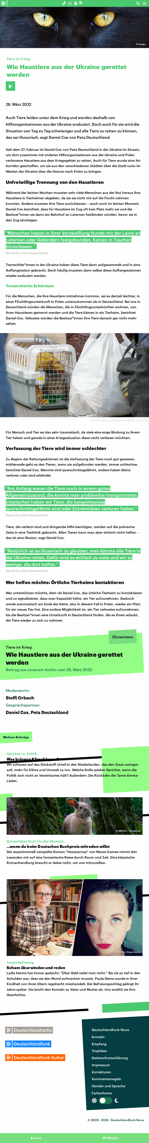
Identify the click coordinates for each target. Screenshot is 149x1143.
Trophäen (99, 1051)
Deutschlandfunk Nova (110, 1030)
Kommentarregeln (106, 1079)
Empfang (99, 1044)
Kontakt (98, 1037)
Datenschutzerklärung (110, 1058)
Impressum (101, 1065)
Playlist (112, 1138)
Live (37, 1138)
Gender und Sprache (108, 1086)
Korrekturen (101, 1072)
